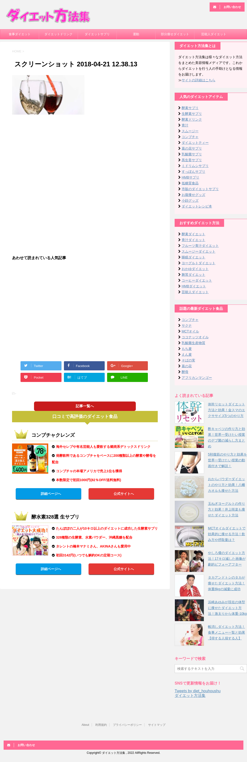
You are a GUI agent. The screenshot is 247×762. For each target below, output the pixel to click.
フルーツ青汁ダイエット (200, 246)
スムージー (190, 131)
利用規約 (101, 725)
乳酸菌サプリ (192, 154)
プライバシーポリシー (127, 725)
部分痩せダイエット (175, 34)
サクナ (187, 325)
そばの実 (188, 360)
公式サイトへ (124, 494)
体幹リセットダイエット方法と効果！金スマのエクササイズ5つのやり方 (226, 410)
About (85, 725)
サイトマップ (156, 725)
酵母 (185, 372)
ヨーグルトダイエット (198, 263)
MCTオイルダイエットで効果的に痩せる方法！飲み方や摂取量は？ (227, 534)
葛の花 (187, 366)
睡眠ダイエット (193, 257)
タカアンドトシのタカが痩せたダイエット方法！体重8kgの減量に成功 (226, 583)
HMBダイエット (194, 286)
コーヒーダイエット (197, 280)
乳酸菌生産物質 (193, 343)
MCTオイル (190, 331)
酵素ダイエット (193, 234)
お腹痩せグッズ (193, 195)
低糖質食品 (190, 183)
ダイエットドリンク (58, 34)
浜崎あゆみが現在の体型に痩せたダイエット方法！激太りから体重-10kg (227, 608)
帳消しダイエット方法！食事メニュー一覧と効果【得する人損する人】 (226, 632)
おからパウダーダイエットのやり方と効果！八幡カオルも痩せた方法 (226, 484)
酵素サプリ (190, 108)
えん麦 (187, 354)
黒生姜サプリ (192, 160)
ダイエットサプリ (97, 34)
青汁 (185, 125)
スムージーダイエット (198, 251)
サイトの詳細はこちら (198, 80)
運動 (136, 34)
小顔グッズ (190, 200)
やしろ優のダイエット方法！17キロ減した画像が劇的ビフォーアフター (227, 558)
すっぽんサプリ (193, 171)
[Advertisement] (84, 153)
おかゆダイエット (195, 269)
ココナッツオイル (195, 337)
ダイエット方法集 (190, 695)
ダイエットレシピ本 (197, 206)
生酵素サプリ (192, 114)
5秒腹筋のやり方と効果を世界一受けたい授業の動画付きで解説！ (227, 460)
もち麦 (187, 349)
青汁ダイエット (193, 240)
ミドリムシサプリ (195, 166)
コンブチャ (190, 137)
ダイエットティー (195, 143)
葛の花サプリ (192, 148)
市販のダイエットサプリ (200, 189)
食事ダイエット (20, 34)
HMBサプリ (190, 177)
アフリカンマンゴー (197, 378)
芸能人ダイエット (213, 34)
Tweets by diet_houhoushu (197, 691)
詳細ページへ (51, 494)
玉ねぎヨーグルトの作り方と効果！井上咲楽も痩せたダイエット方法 (226, 509)
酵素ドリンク (192, 119)
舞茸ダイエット (193, 275)
